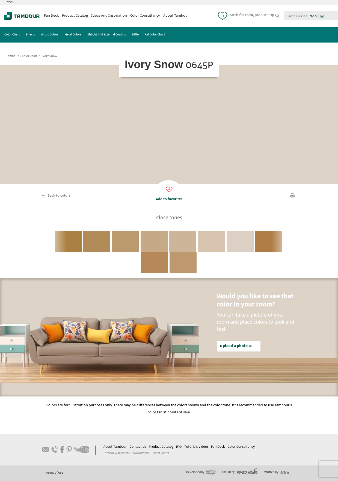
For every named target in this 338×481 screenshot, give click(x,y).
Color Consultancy (145, 15)
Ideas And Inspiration (109, 15)
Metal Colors (72, 34)
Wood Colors (49, 34)
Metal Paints (160, 453)
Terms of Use (54, 473)
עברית (10, 2)
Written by (276, 472)
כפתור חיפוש (277, 16)
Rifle (135, 34)
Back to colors (59, 195)
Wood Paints (141, 453)
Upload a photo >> (236, 346)
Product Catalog (75, 15)
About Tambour (176, 15)
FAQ (179, 446)
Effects (30, 34)
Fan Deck (51, 15)
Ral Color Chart (155, 34)
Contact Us (138, 446)
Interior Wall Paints (116, 453)
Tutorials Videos (196, 446)
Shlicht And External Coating (106, 34)
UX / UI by (239, 472)
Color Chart (12, 34)
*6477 (314, 15)
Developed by (200, 472)
